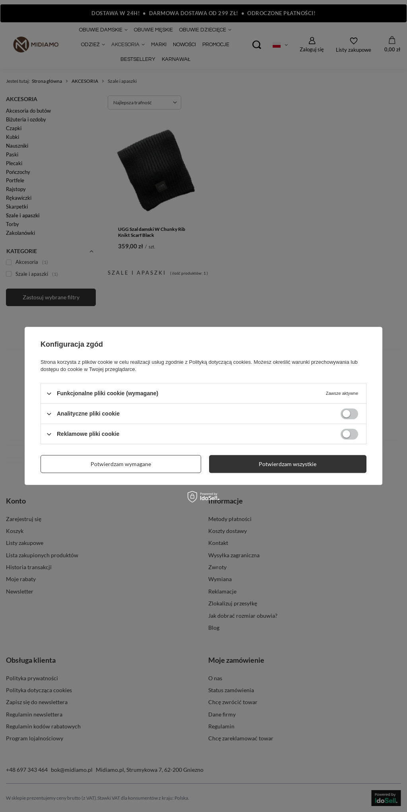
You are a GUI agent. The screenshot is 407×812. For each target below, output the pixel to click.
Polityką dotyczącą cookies (220, 362)
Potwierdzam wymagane (121, 464)
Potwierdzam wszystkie (287, 464)
